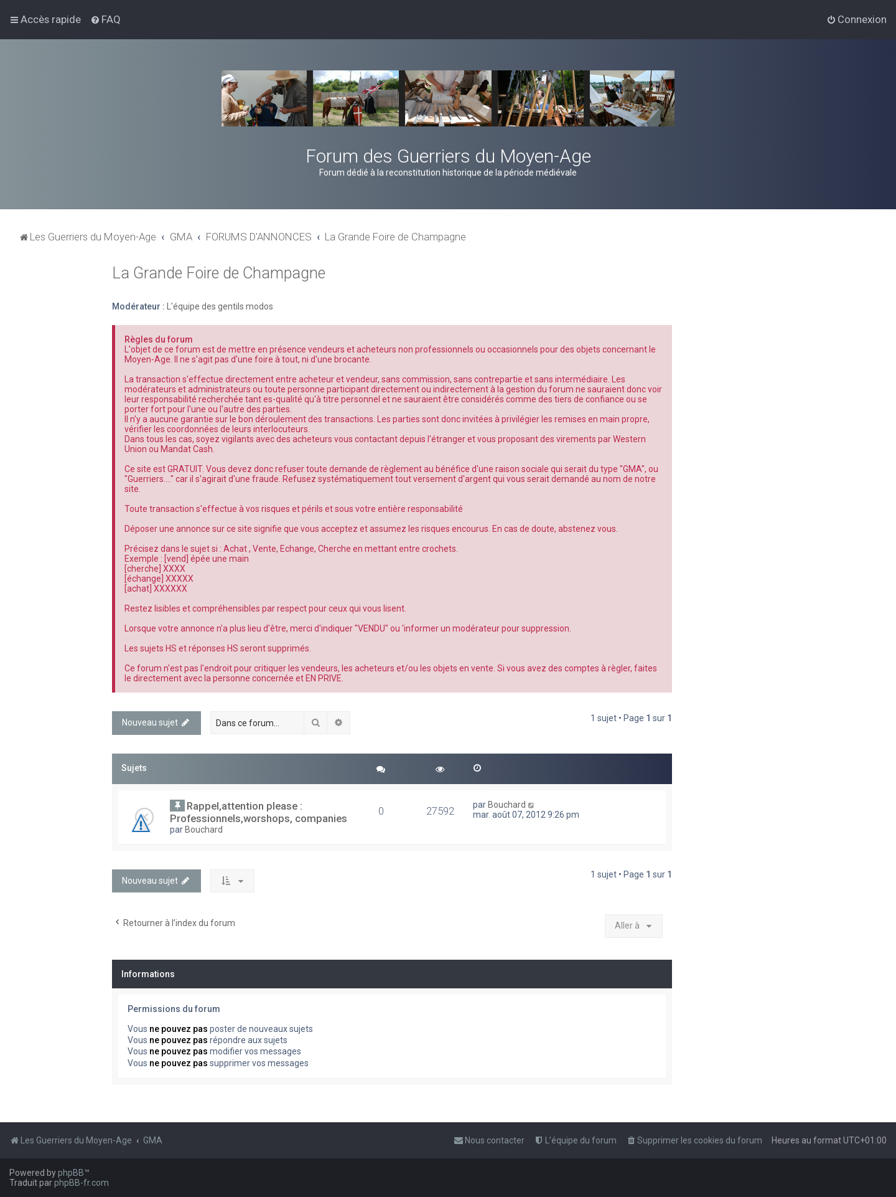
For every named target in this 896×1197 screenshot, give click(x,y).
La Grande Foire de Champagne (218, 273)
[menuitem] (105, 19)
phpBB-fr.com (81, 1183)
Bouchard (204, 830)
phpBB (71, 1173)
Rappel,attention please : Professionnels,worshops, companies (258, 812)
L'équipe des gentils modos (220, 306)
